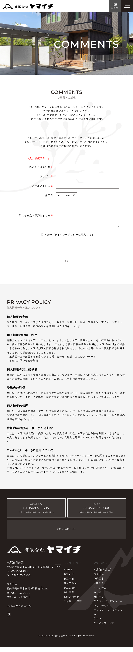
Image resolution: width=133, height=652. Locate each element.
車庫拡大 (99, 588)
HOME (68, 574)
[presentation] (66, 252)
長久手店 (99, 579)
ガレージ (99, 601)
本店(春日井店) (103, 574)
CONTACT (115, 8)
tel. (36, 513)
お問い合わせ (71, 601)
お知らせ (69, 579)
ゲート (98, 623)
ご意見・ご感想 (73, 606)
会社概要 (69, 597)
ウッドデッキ (101, 610)
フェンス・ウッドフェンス (108, 617)
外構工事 (99, 583)
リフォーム (100, 592)
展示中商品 (70, 588)
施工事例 (69, 583)
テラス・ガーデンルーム (108, 606)
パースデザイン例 (104, 627)
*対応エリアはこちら (19, 610)
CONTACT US (66, 534)
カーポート (100, 597)
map (58, 571)
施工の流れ (70, 592)
